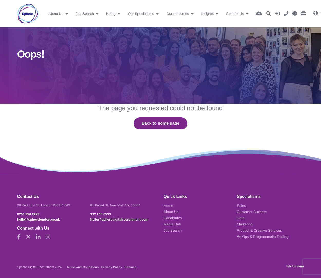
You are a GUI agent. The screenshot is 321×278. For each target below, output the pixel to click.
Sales (241, 206)
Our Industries (178, 14)
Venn (300, 266)
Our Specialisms (141, 14)
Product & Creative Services (259, 230)
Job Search (85, 14)
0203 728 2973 (28, 214)
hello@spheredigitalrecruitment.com (119, 219)
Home (168, 206)
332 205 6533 (100, 214)
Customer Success (252, 212)
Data (241, 218)
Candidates (173, 218)
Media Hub (172, 224)
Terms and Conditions (82, 267)
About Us (56, 14)
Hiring (111, 14)
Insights (208, 14)
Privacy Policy (111, 267)
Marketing (245, 224)
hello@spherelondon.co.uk (38, 219)
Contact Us (235, 14)
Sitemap (130, 267)
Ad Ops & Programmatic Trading (263, 236)
